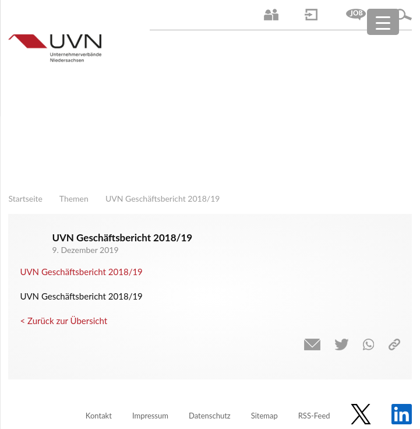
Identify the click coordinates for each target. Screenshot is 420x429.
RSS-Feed (314, 415)
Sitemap (264, 415)
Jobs (356, 14)
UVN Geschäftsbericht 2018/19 (81, 271)
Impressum (150, 415)
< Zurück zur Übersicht (63, 320)
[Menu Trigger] (383, 22)
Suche (403, 14)
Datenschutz (210, 415)
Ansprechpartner (271, 14)
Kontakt (99, 415)
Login (311, 14)
